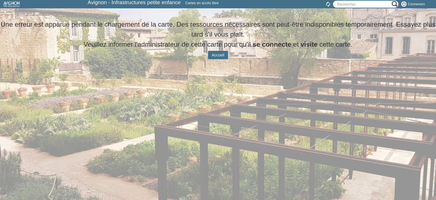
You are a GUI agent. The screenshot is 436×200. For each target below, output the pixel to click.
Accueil (218, 59)
